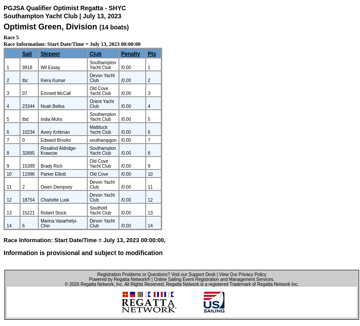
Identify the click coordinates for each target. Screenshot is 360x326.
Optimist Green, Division (51, 26)
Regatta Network (97, 284)
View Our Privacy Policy (242, 274)
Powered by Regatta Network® (119, 279)
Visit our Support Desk (193, 274)
